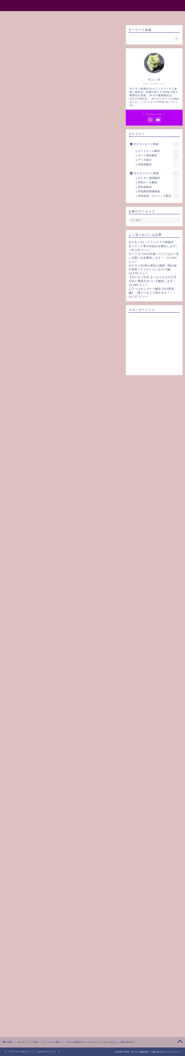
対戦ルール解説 (158, 182)
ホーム (52, 15)
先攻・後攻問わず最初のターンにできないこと (44, 174)
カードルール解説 (15, 31)
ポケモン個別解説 (158, 178)
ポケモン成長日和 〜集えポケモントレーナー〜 (92, 5)
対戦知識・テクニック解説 (158, 196)
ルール (12, 801)
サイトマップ (101, 15)
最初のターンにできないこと (29, 169)
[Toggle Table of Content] (67, 164)
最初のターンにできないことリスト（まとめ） (40, 186)
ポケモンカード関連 (156, 144)
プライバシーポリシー (19, 1051)
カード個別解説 (158, 155)
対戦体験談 (158, 164)
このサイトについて (46, 1051)
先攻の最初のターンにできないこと (37, 177)
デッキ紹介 (158, 160)
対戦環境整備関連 (158, 191)
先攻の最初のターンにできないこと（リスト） (44, 190)
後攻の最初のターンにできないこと (37, 181)
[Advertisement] (62, 126)
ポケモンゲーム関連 (156, 173)
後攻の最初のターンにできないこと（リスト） (44, 194)
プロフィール (75, 15)
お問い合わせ (128, 15)
